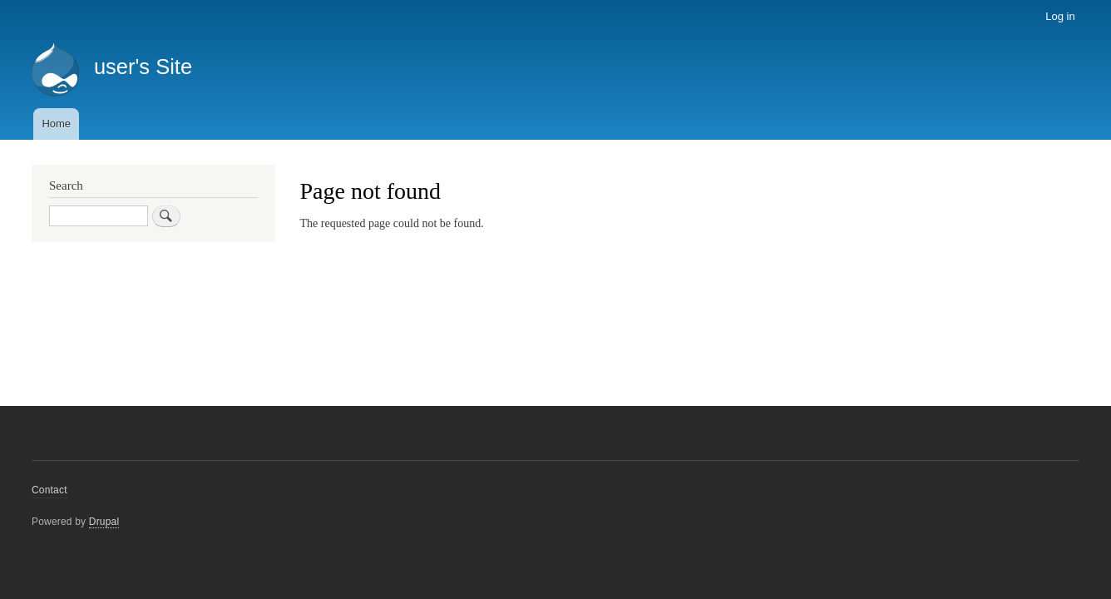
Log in (1059, 16)
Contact (49, 490)
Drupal (104, 521)
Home (56, 123)
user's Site (143, 66)
